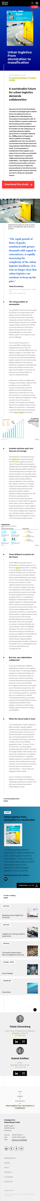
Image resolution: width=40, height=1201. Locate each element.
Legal (7, 1163)
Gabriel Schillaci (20, 1058)
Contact (8, 1182)
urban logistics (19, 412)
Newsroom (10, 1158)
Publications (20, 1101)
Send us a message (19, 1140)
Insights (20, 1096)
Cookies (8, 1177)
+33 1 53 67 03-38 (20, 1067)
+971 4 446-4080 (20, 1035)
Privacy (8, 1172)
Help (6, 1168)
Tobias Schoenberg (18, 78)
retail (17, 568)
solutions (15, 459)
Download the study (18, 184)
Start (20, 1092)
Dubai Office (13, 293)
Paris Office (14, 1065)
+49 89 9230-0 (17, 1135)
